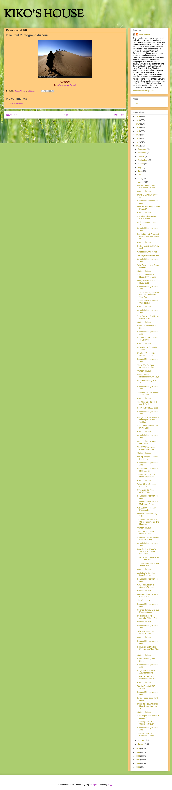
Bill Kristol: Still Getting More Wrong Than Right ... (148, 649)
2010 (138, 749)
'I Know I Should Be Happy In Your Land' (146, 276)
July (140, 167)
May (140, 175)
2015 (138, 131)
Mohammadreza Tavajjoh (66, 85)
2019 (138, 116)
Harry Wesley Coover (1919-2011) (146, 282)
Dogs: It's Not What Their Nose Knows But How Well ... (147, 706)
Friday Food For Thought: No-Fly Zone (148, 469)
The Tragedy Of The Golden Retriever (145, 723)
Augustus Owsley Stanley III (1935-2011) (148, 538)
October (141, 156)
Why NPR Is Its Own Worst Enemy (146, 632)
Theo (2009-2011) (144, 600)
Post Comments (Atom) (70, 122)
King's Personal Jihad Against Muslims (146, 671)
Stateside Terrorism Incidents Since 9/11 (146, 677)
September (142, 160)
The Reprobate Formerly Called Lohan (147, 302)
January (141, 744)
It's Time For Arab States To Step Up (147, 338)
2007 (138, 760)
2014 (138, 135)
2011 (138, 146)
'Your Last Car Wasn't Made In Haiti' (146, 532)
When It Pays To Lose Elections (146, 485)
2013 (138, 138)
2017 (138, 124)
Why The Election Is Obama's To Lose (145, 586)
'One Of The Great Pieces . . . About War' (148, 558)
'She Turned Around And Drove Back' (147, 427)
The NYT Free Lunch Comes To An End (146, 448)
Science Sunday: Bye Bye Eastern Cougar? (148, 611)
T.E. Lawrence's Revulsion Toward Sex (148, 564)
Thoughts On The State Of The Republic (148, 393)
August (141, 164)
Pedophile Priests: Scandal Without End (147, 617)
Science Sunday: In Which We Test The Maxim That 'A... (148, 294)
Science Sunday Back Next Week (146, 442)
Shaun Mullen (145, 34)
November (142, 153)
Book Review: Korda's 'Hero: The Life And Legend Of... (146, 551)
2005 (138, 767)
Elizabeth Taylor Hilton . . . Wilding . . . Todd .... (148, 354)
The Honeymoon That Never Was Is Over (146, 475)
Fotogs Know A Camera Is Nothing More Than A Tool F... (148, 419)
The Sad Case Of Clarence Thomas (145, 734)
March (141, 182)
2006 (138, 763)
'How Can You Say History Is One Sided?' (148, 317)
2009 (138, 752)
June (140, 171)
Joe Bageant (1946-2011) (148, 255)
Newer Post (11, 115)
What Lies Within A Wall (147, 252)
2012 (138, 142)
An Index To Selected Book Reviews (146, 574)
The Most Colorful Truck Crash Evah (147, 403)
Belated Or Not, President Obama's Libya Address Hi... (148, 236)
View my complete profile (143, 90)
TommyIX (93, 785)
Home (66, 115)
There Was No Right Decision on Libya (145, 366)
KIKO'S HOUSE (43, 14)
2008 (138, 756)
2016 (138, 127)
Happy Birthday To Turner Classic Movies (148, 595)
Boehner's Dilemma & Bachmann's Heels (146, 186)
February (142, 740)
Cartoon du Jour (144, 191)
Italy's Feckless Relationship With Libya (148, 376)
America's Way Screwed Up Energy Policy (147, 503)
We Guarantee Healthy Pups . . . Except (146, 509)
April (140, 178)
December (142, 149)
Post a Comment (16, 103)
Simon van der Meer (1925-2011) (145, 491)
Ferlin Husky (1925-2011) (148, 408)
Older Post (119, 115)
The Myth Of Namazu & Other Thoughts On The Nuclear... (148, 522)
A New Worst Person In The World (147, 348)
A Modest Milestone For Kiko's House (147, 217)
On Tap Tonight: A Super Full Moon (147, 458)
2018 (138, 120)
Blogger (110, 785)
